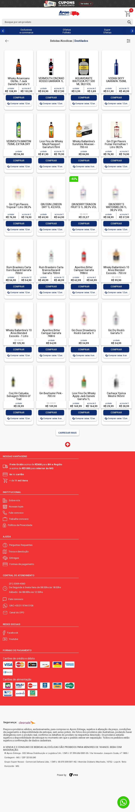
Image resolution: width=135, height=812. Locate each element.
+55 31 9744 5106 (24, 605)
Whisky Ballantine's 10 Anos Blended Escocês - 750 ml (116, 270)
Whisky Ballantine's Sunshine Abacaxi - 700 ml (83, 144)
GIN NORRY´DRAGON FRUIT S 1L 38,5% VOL (84, 206)
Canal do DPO (16, 612)
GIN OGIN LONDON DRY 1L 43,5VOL (51, 206)
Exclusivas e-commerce (26, 31)
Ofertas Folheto (67, 31)
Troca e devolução (19, 551)
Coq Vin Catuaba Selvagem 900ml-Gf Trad (19, 396)
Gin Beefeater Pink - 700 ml (51, 395)
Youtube (13, 639)
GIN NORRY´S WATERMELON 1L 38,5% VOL (116, 207)
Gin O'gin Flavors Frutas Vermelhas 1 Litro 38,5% (116, 144)
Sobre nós (14, 500)
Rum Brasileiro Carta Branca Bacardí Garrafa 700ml (51, 270)
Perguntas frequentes (20, 545)
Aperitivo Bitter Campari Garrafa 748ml (51, 333)
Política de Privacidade (20, 525)
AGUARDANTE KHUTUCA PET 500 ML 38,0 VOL (84, 81)
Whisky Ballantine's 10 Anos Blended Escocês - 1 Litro (19, 333)
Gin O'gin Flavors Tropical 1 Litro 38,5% (18, 206)
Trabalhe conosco (19, 519)
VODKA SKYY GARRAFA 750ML (116, 80)
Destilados (81, 41)
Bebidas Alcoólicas (61, 41)
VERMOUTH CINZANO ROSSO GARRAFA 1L (51, 80)
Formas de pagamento (21, 564)
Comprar (18, 97)
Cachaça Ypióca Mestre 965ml (116, 395)
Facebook (12, 632)
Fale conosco (16, 512)
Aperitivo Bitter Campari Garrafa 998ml (84, 270)
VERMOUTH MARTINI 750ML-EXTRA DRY (18, 143)
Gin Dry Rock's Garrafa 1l (116, 332)
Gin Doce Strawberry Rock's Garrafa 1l (84, 332)
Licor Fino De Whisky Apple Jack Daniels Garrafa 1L (84, 396)
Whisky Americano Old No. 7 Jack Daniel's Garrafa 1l (19, 81)
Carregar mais (67, 432)
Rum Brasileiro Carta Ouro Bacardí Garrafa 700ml (18, 270)
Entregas (14, 558)
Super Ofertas (107, 31)
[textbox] (67, 22)
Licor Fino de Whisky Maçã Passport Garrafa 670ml (51, 144)
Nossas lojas (16, 506)
